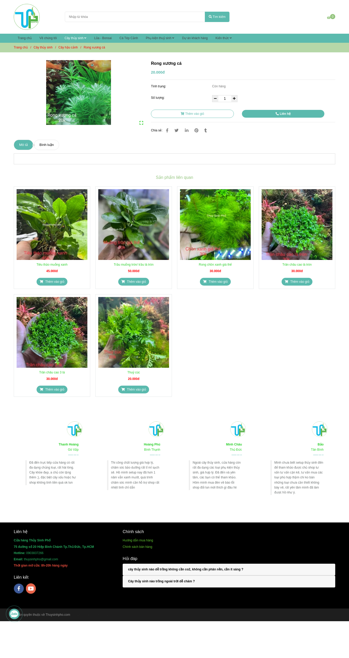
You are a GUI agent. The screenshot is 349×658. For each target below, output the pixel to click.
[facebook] (19, 588)
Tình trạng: (159, 86)
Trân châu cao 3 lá (52, 372)
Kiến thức (223, 38)
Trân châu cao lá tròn (297, 264)
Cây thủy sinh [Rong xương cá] (43, 47)
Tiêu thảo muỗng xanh (52, 264)
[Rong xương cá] (27, 17)
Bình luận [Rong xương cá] (46, 145)
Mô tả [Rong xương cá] (23, 145)
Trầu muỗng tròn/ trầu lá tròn (133, 264)
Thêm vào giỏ (192, 114)
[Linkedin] (186, 130)
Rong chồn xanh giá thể (215, 264)
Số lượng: (158, 98)
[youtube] (31, 588)
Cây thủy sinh (75, 38)
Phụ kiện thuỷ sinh (160, 38)
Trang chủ (25, 38)
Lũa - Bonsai (102, 38)
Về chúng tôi (48, 38)
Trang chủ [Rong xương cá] (21, 47)
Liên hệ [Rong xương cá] (283, 114)
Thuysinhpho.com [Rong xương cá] (58, 615)
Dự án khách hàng (195, 38)
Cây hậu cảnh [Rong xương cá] (68, 47)
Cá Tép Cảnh (129, 38)
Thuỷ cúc (133, 372)
